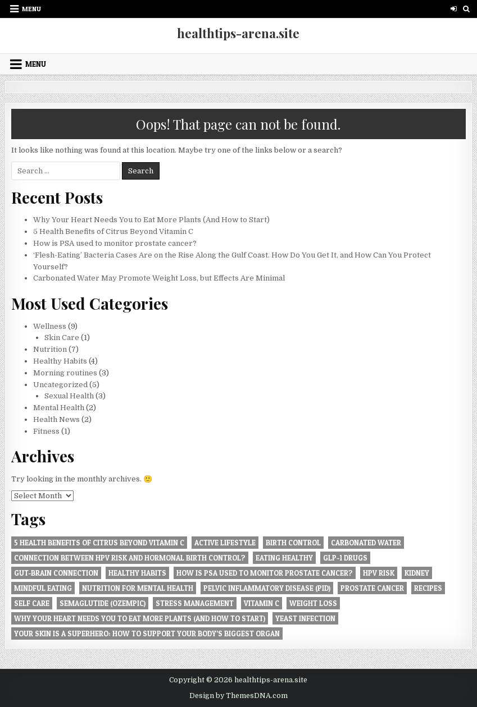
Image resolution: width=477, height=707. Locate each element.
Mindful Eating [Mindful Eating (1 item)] (43, 588)
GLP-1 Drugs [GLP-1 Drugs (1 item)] (345, 557)
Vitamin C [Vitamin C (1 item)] (261, 603)
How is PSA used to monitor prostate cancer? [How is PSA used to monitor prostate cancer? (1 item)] (264, 572)
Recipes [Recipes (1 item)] (428, 588)
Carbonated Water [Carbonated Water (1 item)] (366, 542)
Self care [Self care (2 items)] (31, 603)
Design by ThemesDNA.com (238, 696)
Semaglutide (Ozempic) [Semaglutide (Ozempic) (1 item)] (103, 603)
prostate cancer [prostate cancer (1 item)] (372, 588)
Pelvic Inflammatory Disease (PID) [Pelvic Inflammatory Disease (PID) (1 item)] (266, 588)
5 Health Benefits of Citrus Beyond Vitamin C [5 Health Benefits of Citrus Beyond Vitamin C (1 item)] (99, 542)
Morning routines (65, 373)
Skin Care (61, 337)
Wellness (49, 326)
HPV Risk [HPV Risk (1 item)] (378, 572)
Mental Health (58, 407)
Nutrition (50, 349)
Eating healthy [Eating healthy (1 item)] (284, 557)
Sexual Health (69, 396)
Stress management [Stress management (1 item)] (195, 603)
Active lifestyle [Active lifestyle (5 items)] (225, 542)
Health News (56, 419)
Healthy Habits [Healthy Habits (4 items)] (137, 572)
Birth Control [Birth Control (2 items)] (293, 542)
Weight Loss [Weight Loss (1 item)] (313, 603)
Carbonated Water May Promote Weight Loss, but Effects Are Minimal (159, 278)
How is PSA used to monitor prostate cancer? (115, 243)
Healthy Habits (60, 361)
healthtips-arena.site (238, 33)
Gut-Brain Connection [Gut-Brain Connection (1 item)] (56, 572)
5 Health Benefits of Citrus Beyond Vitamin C (113, 231)
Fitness (46, 431)
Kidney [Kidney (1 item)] (417, 572)
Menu (31, 8)
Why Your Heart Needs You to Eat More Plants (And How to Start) (151, 219)
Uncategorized (60, 384)
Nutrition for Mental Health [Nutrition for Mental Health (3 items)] (137, 588)
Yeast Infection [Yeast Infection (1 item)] (305, 618)
